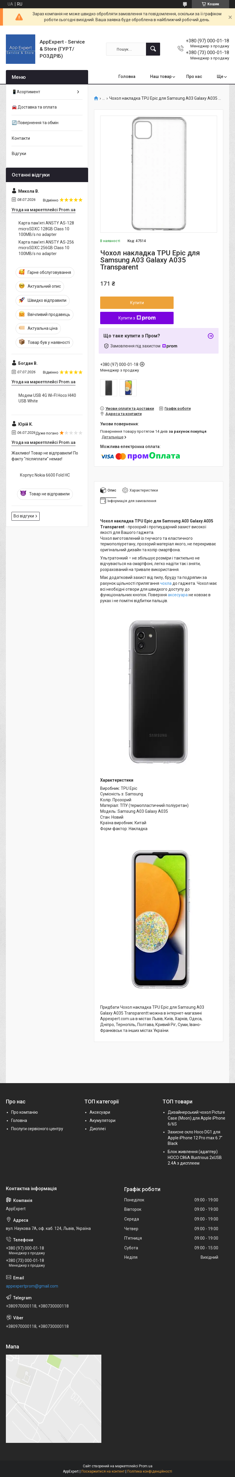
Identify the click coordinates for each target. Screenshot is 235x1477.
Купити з (137, 318)
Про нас (194, 76)
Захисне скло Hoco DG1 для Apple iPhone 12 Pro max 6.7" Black (195, 1138)
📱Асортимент (26, 91)
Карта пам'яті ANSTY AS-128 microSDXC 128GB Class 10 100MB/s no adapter (46, 229)
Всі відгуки (24, 516)
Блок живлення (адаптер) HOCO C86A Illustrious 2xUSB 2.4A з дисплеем (195, 1157)
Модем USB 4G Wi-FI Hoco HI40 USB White (47, 398)
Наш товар (161, 76)
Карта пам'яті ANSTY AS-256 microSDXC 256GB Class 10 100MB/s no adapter (46, 248)
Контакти (21, 138)
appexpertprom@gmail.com (32, 1286)
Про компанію (24, 1112)
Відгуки (19, 153)
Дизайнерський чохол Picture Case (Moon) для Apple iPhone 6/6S (196, 1118)
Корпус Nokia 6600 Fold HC (45, 475)
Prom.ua (145, 1466)
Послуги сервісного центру (37, 1128)
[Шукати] (153, 49)
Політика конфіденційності (149, 1471)
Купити (137, 302)
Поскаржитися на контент (103, 1471)
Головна (126, 76)
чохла (166, 583)
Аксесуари (100, 1112)
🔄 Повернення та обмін (35, 122)
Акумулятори (102, 1120)
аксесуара (178, 594)
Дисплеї (98, 1128)
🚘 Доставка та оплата (34, 107)
